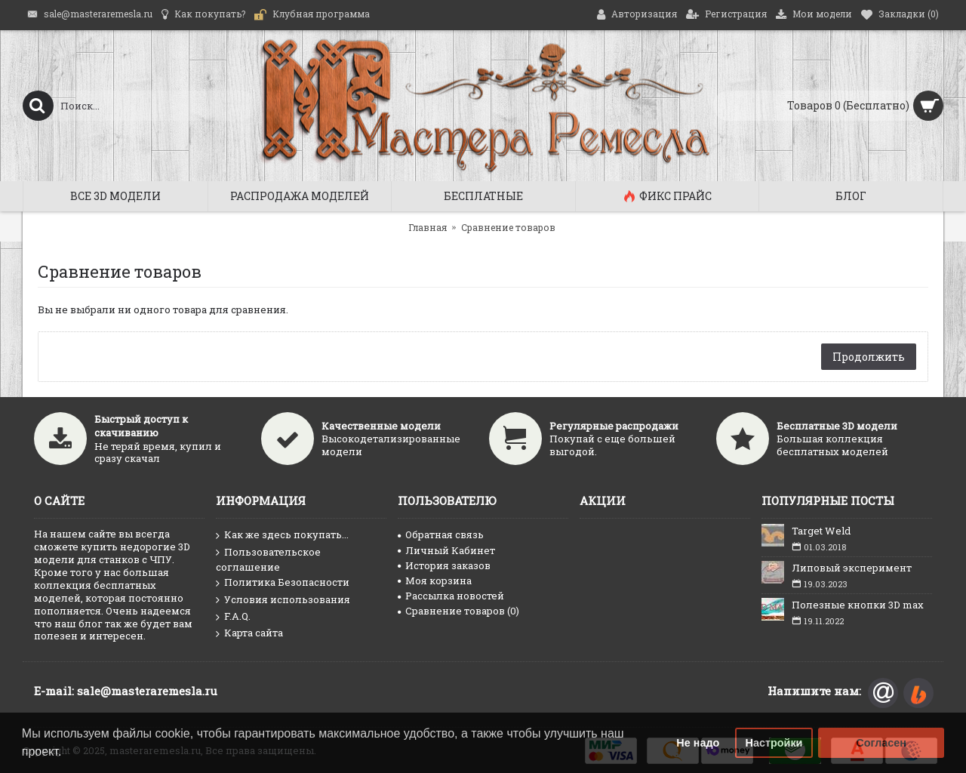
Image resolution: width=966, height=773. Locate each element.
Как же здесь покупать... (282, 535)
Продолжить (868, 357)
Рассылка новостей (451, 595)
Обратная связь (441, 534)
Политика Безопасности (282, 582)
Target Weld (821, 530)
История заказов (444, 565)
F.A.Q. (233, 616)
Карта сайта (249, 633)
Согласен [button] (881, 743)
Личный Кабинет (446, 550)
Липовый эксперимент (852, 567)
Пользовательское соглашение (268, 559)
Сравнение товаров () (458, 610)
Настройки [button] (774, 743)
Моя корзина (435, 580)
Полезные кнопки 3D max (858, 604)
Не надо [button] (697, 743)
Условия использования (283, 600)
